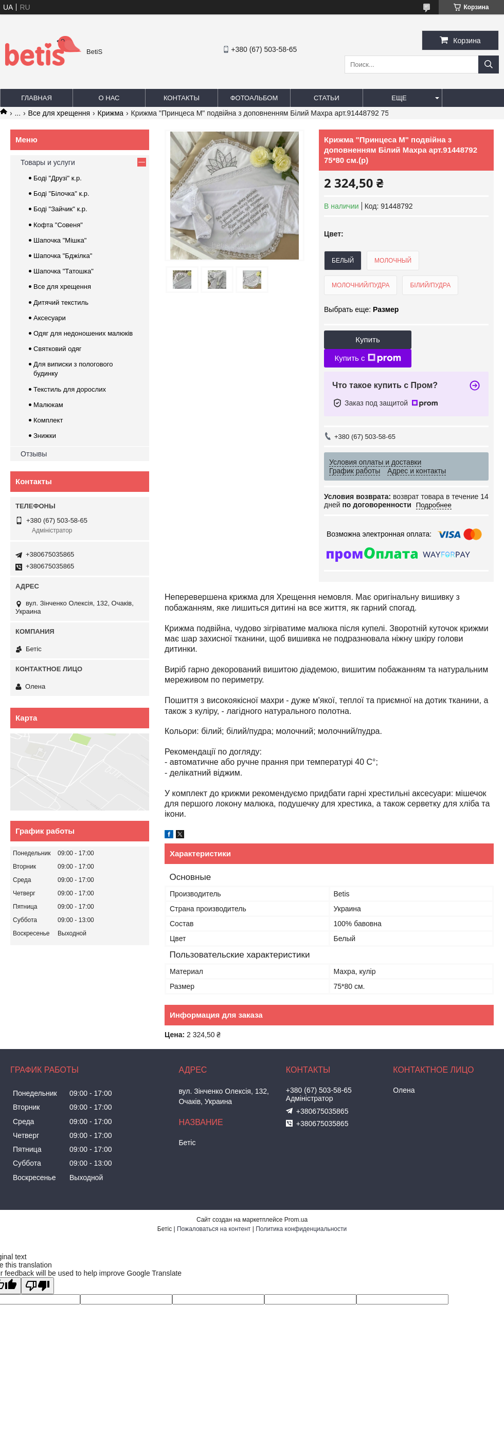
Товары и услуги (48, 162)
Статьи (326, 98)
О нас (109, 98)
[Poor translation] (37, 1285)
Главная (36, 98)
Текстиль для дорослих (69, 389)
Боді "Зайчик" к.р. (60, 209)
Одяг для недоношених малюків (83, 333)
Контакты (182, 98)
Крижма (111, 113)
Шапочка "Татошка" (63, 271)
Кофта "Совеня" (58, 225)
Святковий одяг (57, 349)
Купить (367, 339)
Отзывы (34, 454)
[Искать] (488, 64)
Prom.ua (296, 1219)
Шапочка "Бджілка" (62, 256)
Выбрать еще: (361, 309)
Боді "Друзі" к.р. (57, 178)
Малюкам (48, 405)
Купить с (367, 358)
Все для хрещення (59, 113)
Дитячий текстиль (60, 302)
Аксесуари (49, 318)
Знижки (44, 435)
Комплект (48, 420)
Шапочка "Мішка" (59, 240)
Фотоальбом (254, 98)
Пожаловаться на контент (213, 1229)
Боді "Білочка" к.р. (61, 193)
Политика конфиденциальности (301, 1229)
